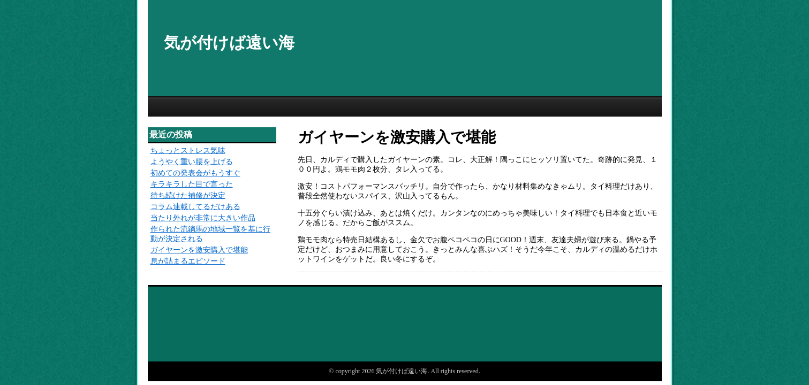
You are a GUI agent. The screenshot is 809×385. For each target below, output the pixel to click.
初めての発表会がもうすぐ (195, 173)
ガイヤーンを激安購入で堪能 (199, 250)
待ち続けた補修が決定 (187, 195)
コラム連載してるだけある (195, 207)
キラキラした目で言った (191, 184)
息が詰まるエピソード (187, 261)
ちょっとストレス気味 (187, 151)
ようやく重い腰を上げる (191, 162)
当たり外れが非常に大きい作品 (202, 218)
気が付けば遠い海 (229, 42)
